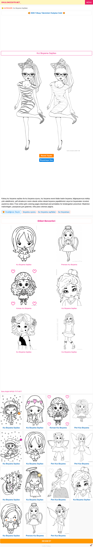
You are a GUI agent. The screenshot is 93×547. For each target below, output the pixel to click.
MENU (89, 2)
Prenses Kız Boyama (69, 264)
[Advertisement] (46, 33)
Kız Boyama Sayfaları (20, 8)
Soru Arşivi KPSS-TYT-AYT (11, 391)
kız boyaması (63, 212)
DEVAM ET (46, 541)
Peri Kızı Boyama (58, 464)
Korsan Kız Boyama (23, 308)
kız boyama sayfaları (47, 212)
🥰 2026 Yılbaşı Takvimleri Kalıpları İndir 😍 (46, 13)
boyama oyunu (29, 212)
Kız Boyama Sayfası (23, 264)
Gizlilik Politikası (46, 546)
